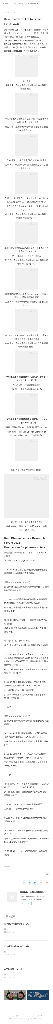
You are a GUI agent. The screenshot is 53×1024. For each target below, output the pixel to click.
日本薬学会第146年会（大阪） (17, 946)
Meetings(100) (8, 866)
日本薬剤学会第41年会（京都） (18, 924)
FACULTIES (18, 3)
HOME (5, 3)
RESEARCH (33, 3)
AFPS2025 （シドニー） (15, 969)
